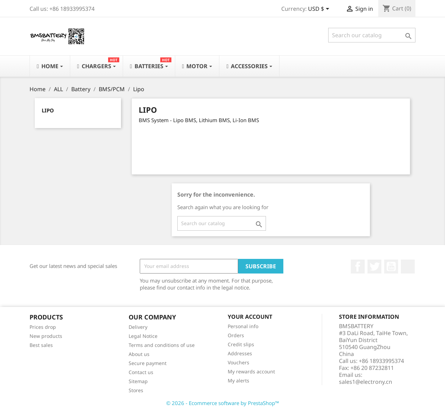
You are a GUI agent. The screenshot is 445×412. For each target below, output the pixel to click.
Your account (250, 316)
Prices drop (43, 327)
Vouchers (238, 362)
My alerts (238, 380)
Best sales (41, 345)
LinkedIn (408, 267)
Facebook (358, 267)
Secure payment (148, 363)
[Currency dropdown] (320, 9)
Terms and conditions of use (162, 345)
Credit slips (241, 344)
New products (46, 336)
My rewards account (251, 371)
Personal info (243, 326)
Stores (136, 390)
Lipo (48, 110)
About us (139, 354)
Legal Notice (143, 336)
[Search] (371, 35)
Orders (236, 335)
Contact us (141, 372)
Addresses (240, 353)
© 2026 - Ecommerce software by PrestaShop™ (222, 402)
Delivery (138, 327)
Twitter (374, 267)
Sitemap (138, 381)
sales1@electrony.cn (365, 382)
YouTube (391, 267)
